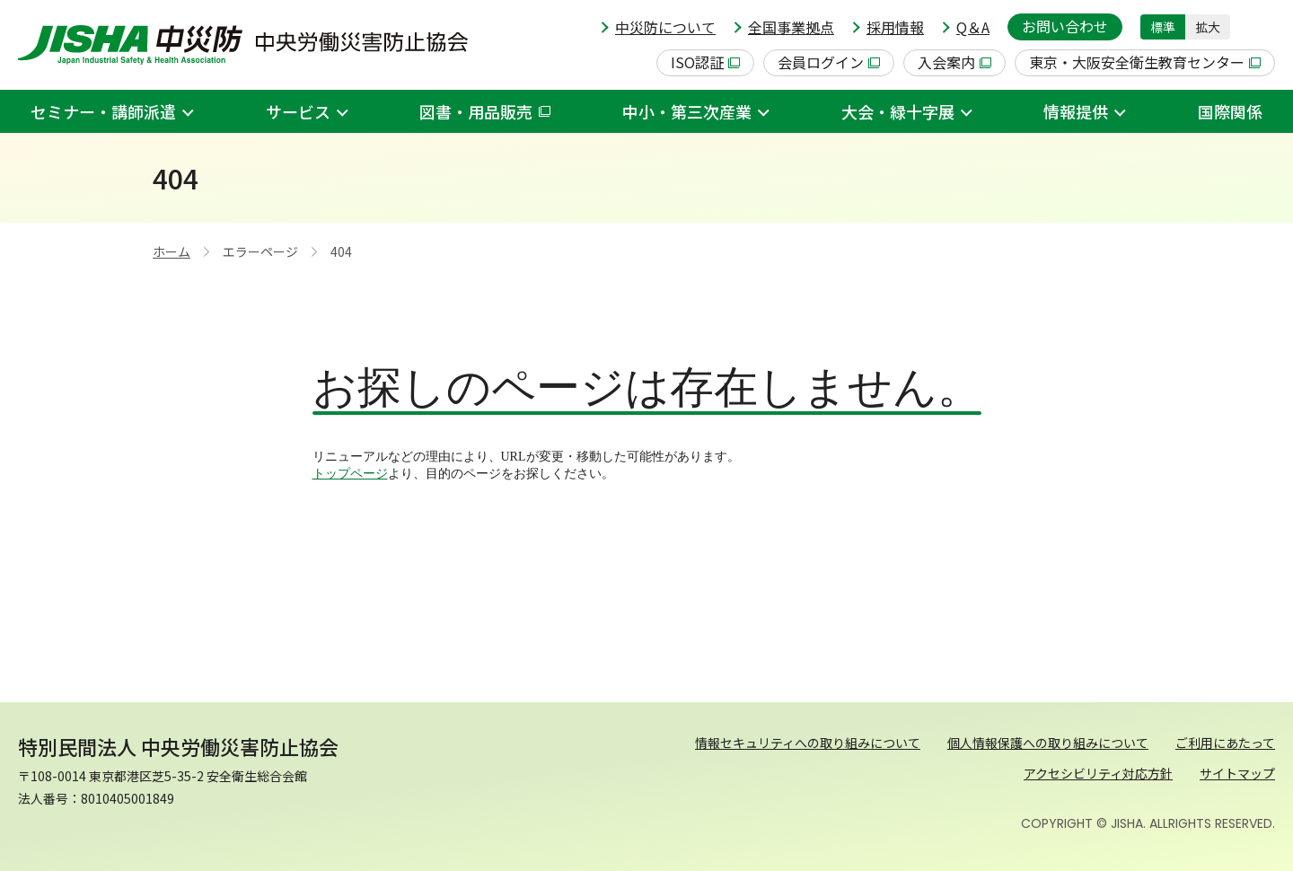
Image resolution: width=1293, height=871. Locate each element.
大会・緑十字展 (897, 111)
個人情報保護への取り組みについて (1047, 743)
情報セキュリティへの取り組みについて (807, 743)
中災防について (665, 27)
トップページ (350, 473)
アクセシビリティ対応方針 (1098, 773)
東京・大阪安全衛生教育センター (1145, 62)
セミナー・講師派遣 (103, 111)
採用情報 (895, 27)
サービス (298, 111)
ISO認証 (705, 62)
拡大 (1207, 27)
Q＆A (973, 27)
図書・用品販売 (484, 111)
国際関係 (1230, 111)
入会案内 (954, 62)
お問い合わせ (1065, 26)
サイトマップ (1237, 773)
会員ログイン (829, 62)
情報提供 (1075, 111)
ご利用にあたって (1225, 743)
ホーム (171, 251)
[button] (1261, 26)
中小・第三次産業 (687, 111)
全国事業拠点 (791, 27)
